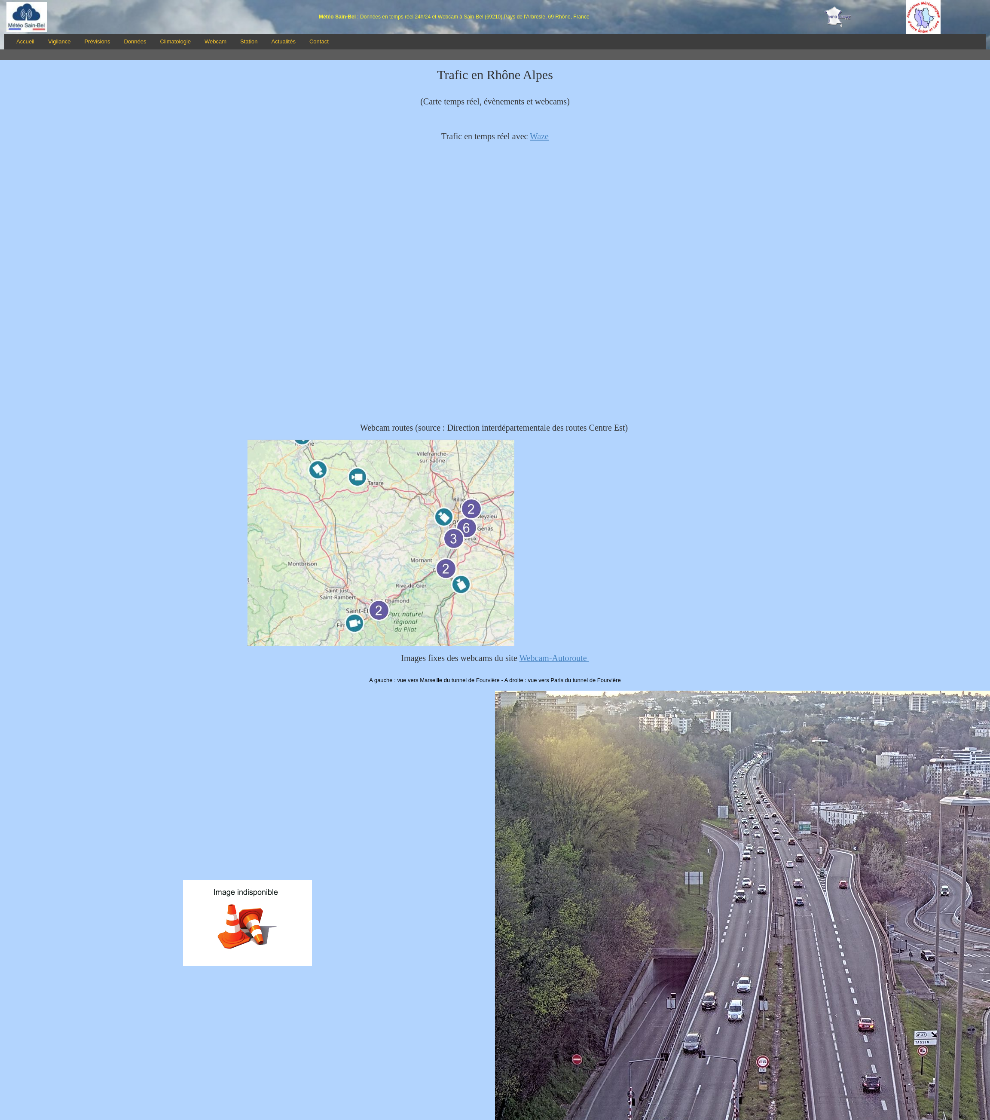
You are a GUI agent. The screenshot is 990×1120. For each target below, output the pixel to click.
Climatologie (175, 41)
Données (135, 41)
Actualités (284, 41)
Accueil (25, 41)
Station (248, 41)
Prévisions (97, 41)
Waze (539, 136)
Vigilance (59, 41)
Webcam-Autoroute (554, 658)
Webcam (215, 41)
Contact (319, 41)
